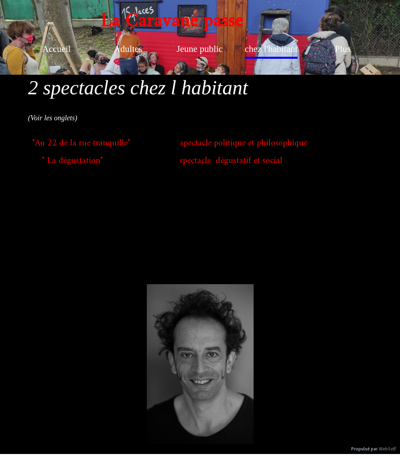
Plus (343, 49)
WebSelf (387, 449)
